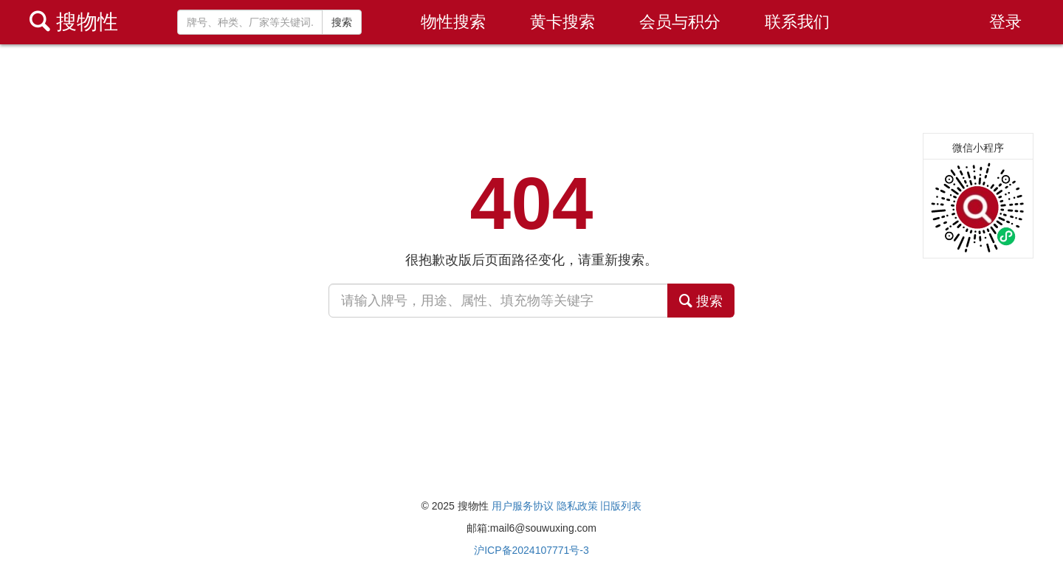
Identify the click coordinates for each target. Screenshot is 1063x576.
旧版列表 (620, 506)
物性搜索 (453, 22)
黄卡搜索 (562, 22)
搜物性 (74, 21)
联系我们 (797, 22)
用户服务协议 (523, 506)
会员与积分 (679, 22)
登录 (1005, 22)
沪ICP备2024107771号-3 (531, 550)
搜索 (341, 22)
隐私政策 (577, 506)
